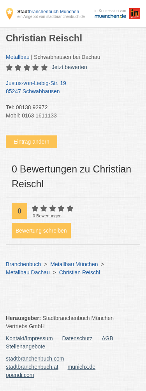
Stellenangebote (25, 346)
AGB (107, 338)
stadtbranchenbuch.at (32, 367)
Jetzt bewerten (69, 67)
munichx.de (82, 367)
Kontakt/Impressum (29, 338)
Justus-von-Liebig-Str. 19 (69, 88)
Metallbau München (74, 264)
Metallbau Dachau (28, 272)
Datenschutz (77, 338)
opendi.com (20, 375)
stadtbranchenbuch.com (35, 358)
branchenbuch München (48, 11)
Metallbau (18, 57)
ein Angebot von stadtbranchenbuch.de (50, 16)
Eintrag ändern (31, 142)
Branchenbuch (23, 264)
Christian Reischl (79, 272)
